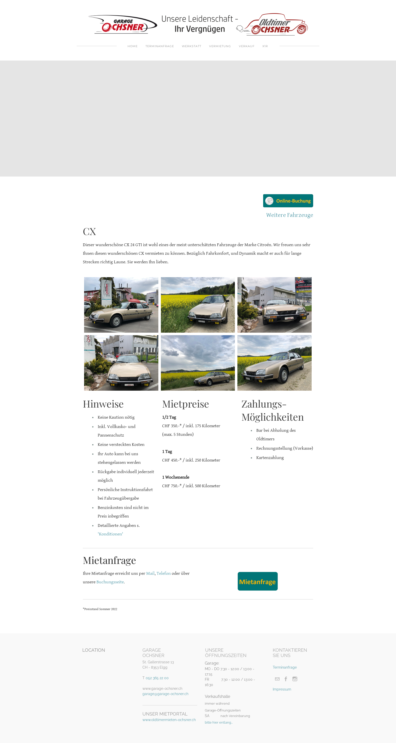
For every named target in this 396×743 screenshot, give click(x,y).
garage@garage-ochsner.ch (165, 694)
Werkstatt (191, 46)
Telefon (164, 573)
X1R (265, 46)
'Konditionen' (110, 534)
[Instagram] (294, 679)
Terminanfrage (159, 46)
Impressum (282, 689)
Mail (150, 573)
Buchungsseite (110, 582)
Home (133, 46)
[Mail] (277, 679)
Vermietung (220, 46)
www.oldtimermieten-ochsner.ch (169, 720)
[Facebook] (286, 679)
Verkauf (247, 46)
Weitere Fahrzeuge (289, 215)
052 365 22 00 (157, 678)
